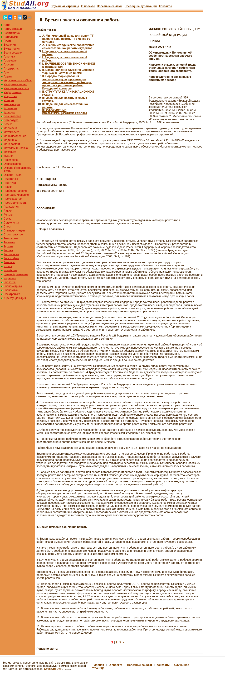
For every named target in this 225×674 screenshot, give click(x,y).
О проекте (88, 6)
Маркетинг (10, 128)
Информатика (12, 92)
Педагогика (11, 178)
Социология (11, 222)
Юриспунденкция (15, 298)
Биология (10, 44)
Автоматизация (13, 28)
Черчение (10, 278)
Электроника (12, 294)
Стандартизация (14, 230)
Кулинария (10, 108)
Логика (8, 124)
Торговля (9, 242)
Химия (8, 266)
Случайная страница (65, 6)
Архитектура (12, 32)
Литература (11, 120)
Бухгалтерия (11, 48)
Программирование (16, 194)
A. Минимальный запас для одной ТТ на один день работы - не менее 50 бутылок (68, 38)
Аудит (7, 40)
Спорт (7, 226)
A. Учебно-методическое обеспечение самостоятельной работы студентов (68, 47)
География (10, 60)
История (9, 100)
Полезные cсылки (109, 6)
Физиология (11, 254)
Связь (7, 218)
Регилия (9, 214)
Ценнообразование (16, 274)
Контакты (165, 6)
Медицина (10, 140)
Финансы (9, 262)
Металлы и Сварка (16, 147)
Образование (12, 163)
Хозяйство (10, 270)
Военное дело (13, 52)
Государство (11, 68)
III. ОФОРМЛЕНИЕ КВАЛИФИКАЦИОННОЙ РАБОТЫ (64, 112)
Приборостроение (15, 190)
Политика (10, 182)
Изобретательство (15, 84)
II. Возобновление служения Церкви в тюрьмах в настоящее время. (68, 71)
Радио (8, 210)
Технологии (11, 238)
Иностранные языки (16, 88)
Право (8, 186)
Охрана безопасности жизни (17, 169)
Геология (9, 64)
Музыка (8, 155)
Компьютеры (12, 104)
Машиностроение (15, 136)
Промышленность (15, 202)
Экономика (11, 290)
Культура (9, 112)
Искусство (10, 96)
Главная (98, 664)
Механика (10, 151)
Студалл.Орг (52, 668)
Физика (8, 250)
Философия (11, 258)
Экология (10, 282)
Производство (13, 198)
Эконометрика (13, 286)
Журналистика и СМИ (18, 80)
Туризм (8, 246)
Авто (7, 24)
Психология (11, 206)
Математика (11, 132)
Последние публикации (141, 6)
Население (11, 159)
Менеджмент (12, 144)
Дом (6, 72)
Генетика (9, 56)
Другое (8, 76)
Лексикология (12, 116)
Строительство (13, 234)
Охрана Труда (13, 174)
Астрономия (11, 36)
